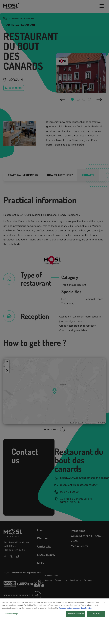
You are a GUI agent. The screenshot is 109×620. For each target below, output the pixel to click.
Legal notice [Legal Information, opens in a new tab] (86, 610)
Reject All (96, 616)
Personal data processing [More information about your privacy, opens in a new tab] (69, 610)
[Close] (104, 605)
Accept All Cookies (76, 616)
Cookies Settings (11, 616)
